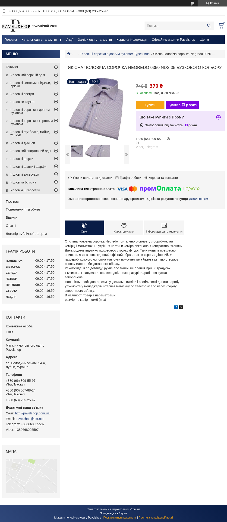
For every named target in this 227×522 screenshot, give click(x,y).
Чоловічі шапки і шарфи (28, 166)
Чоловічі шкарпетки (25, 190)
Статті (11, 225)
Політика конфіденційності (156, 517)
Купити (150, 105)
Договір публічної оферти (26, 234)
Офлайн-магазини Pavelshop (173, 39)
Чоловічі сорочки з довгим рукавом (30, 111)
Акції (69, 39)
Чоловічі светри (22, 94)
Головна (11, 39)
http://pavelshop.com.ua (32, 413)
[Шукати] (209, 26)
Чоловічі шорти (21, 159)
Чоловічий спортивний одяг (30, 151)
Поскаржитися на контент (119, 517)
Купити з (182, 105)
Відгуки (11, 217)
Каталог (12, 67)
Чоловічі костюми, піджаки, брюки (30, 84)
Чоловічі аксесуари (24, 174)
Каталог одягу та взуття (39, 39)
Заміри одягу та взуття (95, 39)
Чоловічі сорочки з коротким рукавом (31, 122)
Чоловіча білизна (23, 182)
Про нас (12, 201)
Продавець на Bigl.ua (113, 513)
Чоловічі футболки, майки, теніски (30, 133)
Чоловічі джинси (22, 143)
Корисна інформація (132, 39)
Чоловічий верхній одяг (27, 75)
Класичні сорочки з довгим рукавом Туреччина (115, 54)
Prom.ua (135, 509)
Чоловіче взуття (22, 102)
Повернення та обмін (23, 209)
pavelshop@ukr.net (30, 419)
